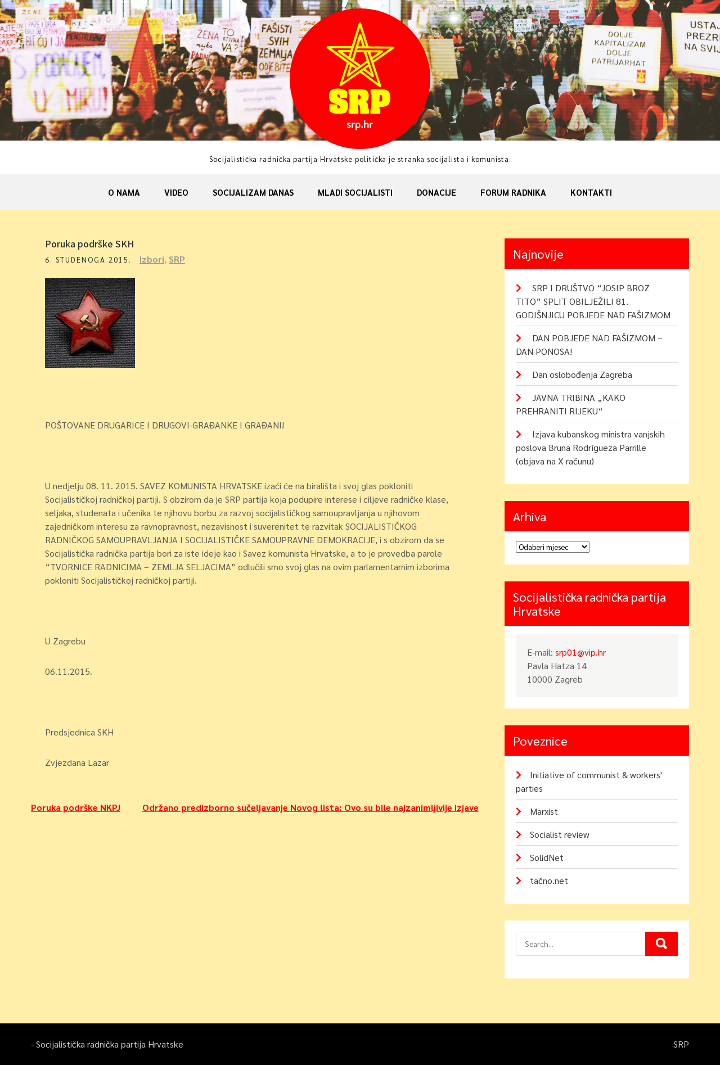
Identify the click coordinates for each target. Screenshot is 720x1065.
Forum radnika (513, 192)
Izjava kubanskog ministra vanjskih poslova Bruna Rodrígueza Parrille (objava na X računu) (590, 447)
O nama (124, 192)
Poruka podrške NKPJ (75, 807)
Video (176, 192)
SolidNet (547, 857)
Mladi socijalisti (355, 192)
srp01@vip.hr (580, 652)
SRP (177, 259)
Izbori (152, 259)
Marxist (544, 811)
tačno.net (549, 880)
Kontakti (591, 192)
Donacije (436, 192)
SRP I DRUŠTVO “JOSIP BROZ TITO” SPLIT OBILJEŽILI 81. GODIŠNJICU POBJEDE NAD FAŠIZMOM (593, 301)
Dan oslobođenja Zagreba (582, 374)
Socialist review (560, 834)
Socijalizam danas (253, 192)
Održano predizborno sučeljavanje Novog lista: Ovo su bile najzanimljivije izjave (310, 807)
